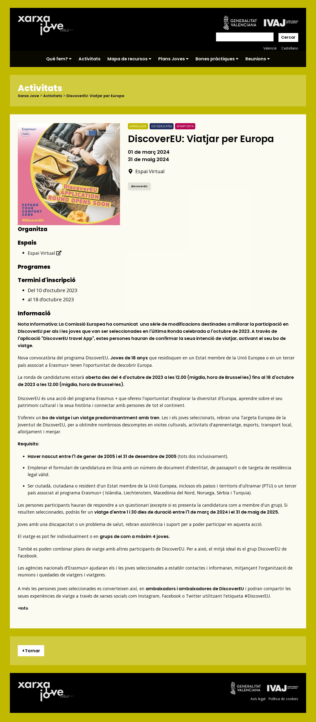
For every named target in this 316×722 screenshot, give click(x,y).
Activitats (89, 59)
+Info (23, 608)
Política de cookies (283, 700)
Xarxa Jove (29, 96)
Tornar (32, 651)
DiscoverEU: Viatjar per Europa (100, 96)
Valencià (269, 48)
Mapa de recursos (129, 59)
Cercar (288, 37)
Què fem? (59, 59)
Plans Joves (173, 59)
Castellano (289, 48)
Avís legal (257, 700)
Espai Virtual (45, 253)
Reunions (257, 59)
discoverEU (139, 186)
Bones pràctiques (217, 59)
